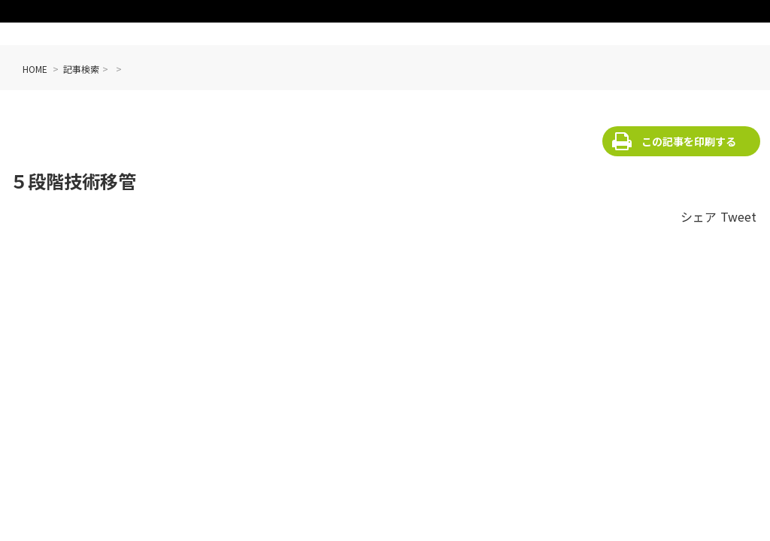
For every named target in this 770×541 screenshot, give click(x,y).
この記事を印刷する (688, 141)
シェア (699, 216)
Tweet (738, 216)
